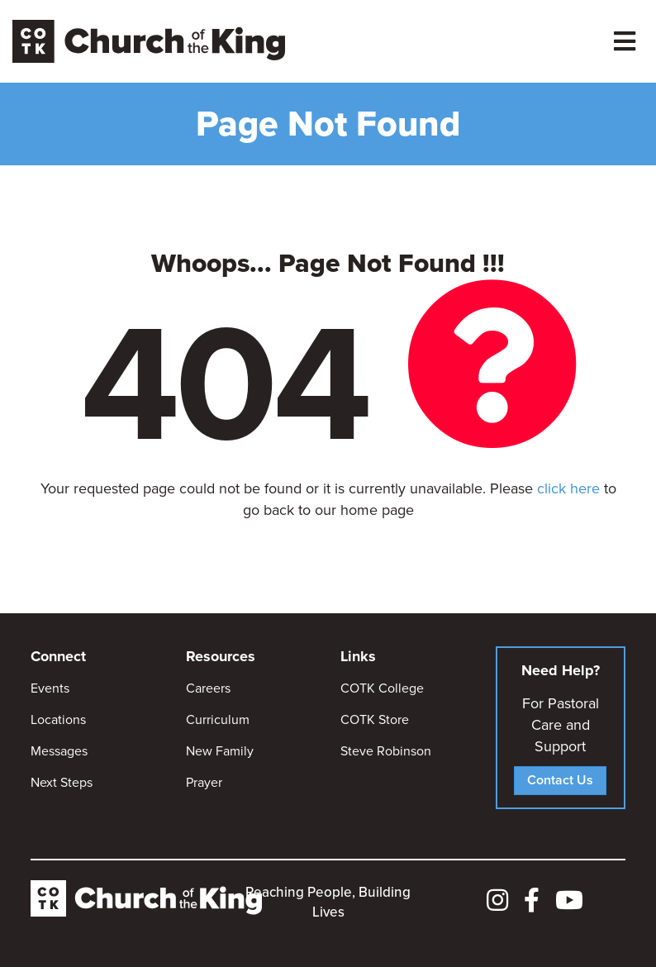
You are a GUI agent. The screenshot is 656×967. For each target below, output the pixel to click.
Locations (58, 719)
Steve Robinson (385, 750)
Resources (220, 656)
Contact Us (560, 779)
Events (50, 688)
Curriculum (218, 719)
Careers (208, 688)
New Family (220, 750)
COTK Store (374, 719)
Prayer (204, 782)
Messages (59, 750)
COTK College (382, 688)
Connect (58, 656)
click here (568, 488)
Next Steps (62, 782)
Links (358, 656)
